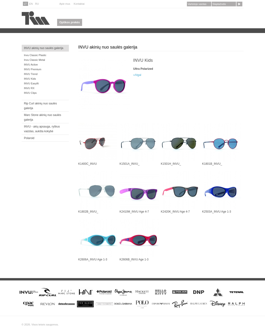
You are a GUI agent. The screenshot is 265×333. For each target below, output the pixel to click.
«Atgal (137, 75)
